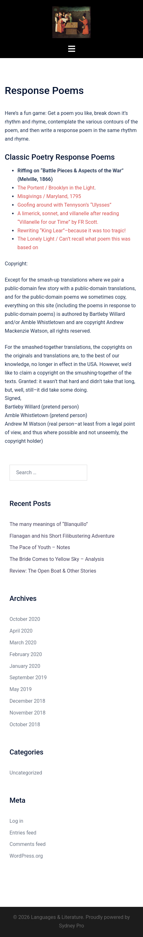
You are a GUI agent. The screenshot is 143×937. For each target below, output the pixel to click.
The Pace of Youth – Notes (40, 547)
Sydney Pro (71, 926)
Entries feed (23, 833)
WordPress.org (26, 856)
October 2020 (25, 619)
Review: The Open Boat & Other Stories (53, 571)
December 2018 (27, 701)
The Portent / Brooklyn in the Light (55, 188)
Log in (16, 821)
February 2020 (26, 654)
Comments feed (28, 844)
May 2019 (21, 689)
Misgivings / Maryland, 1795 (49, 196)
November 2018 (27, 713)
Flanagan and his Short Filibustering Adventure (62, 536)
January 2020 (25, 666)
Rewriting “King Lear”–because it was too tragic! (71, 231)
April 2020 (21, 631)
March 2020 (23, 643)
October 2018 (25, 724)
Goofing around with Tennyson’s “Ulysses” (64, 205)
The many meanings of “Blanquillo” (49, 524)
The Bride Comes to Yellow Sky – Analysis (57, 559)
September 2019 (28, 678)
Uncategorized (26, 773)
